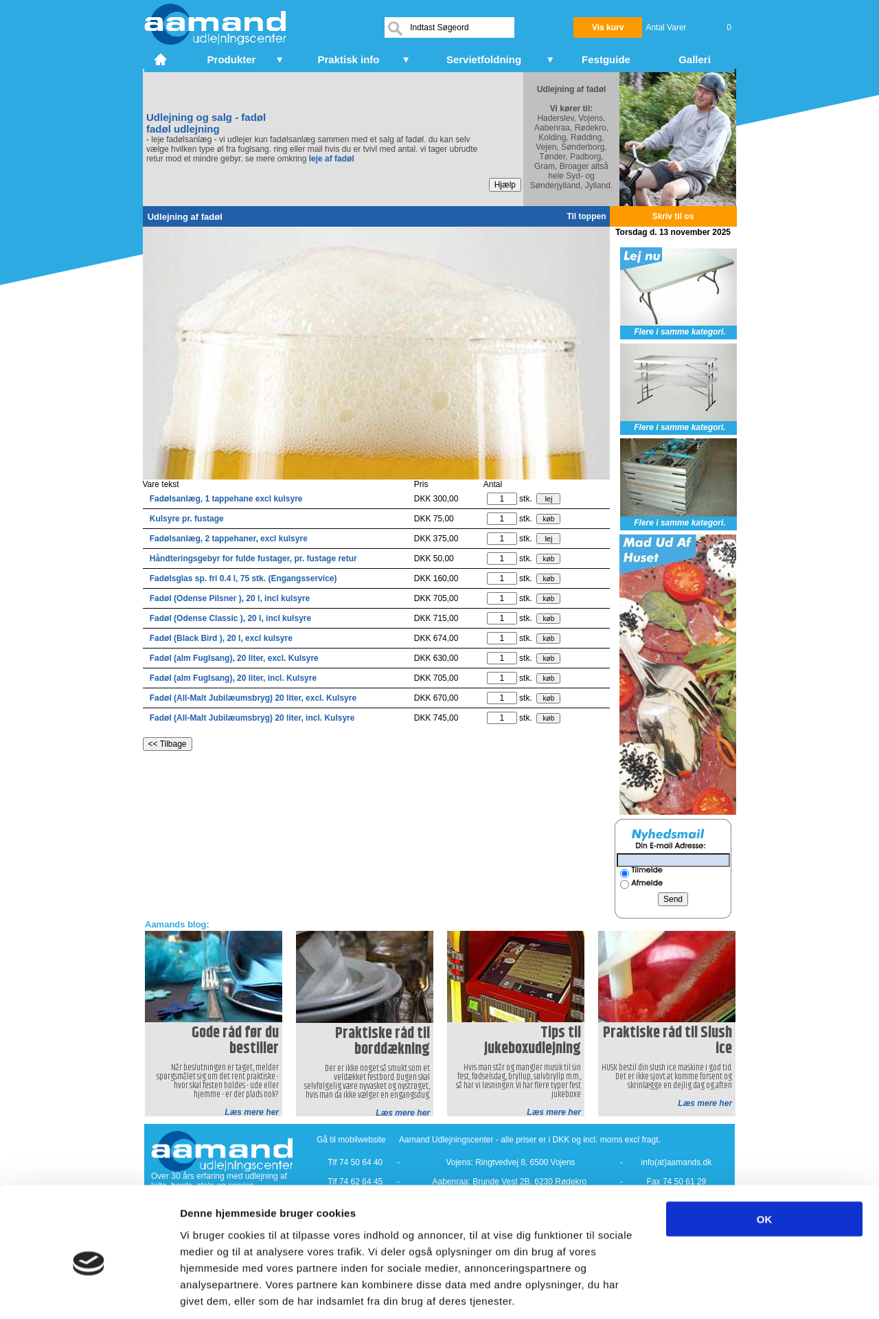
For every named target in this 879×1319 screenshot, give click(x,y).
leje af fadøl (331, 159)
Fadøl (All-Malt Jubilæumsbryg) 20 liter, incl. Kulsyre (252, 718)
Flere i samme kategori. (679, 332)
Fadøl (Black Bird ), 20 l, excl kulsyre (221, 638)
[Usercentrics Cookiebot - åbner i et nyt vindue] (89, 1292)
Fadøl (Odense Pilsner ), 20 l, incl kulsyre (230, 598)
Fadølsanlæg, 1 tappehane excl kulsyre (226, 499)
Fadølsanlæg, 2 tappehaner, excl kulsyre (229, 538)
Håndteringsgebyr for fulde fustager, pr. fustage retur (253, 558)
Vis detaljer (714, 1292)
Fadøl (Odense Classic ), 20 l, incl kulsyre (230, 618)
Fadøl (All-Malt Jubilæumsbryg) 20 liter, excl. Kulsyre (253, 698)
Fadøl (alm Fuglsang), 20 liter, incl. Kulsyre (233, 678)
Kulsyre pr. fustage (187, 518)
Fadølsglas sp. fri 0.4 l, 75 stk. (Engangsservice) (243, 578)
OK (765, 1154)
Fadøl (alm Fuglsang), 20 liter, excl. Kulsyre (234, 658)
